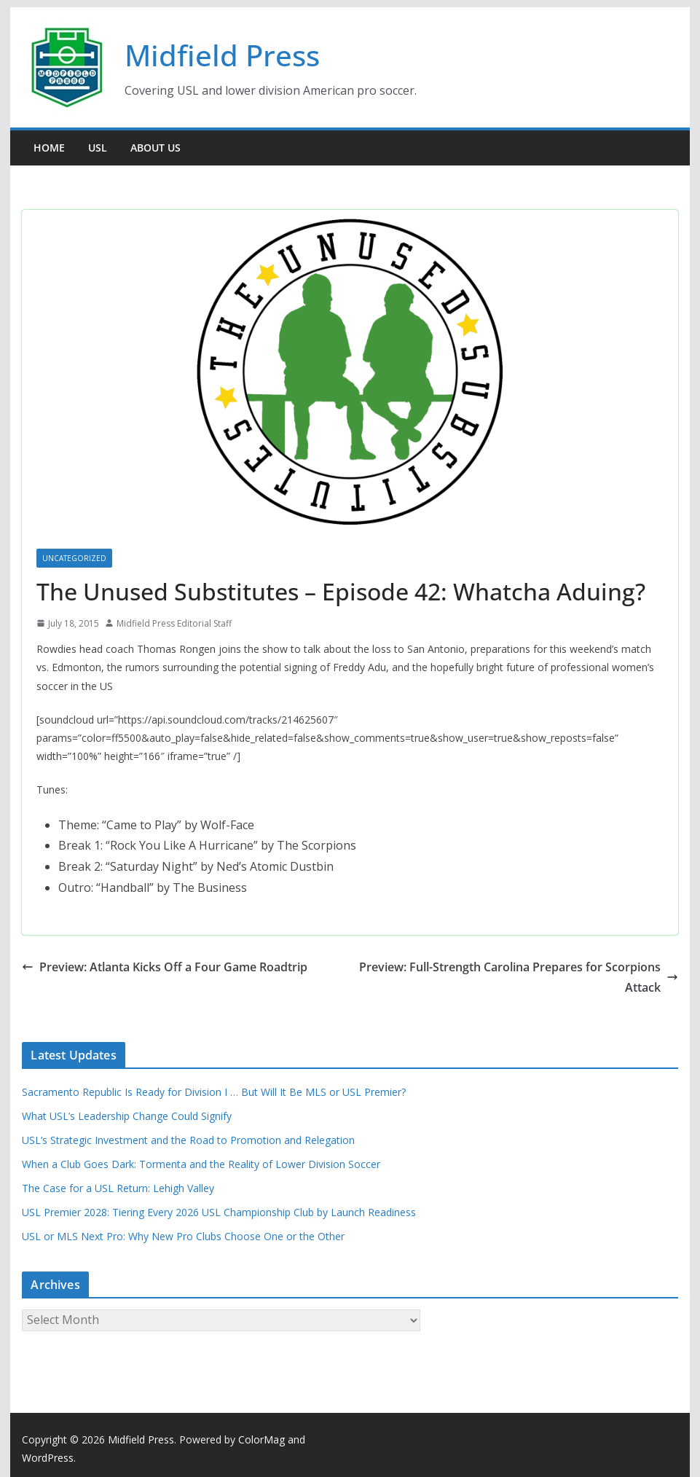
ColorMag (261, 1439)
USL (97, 147)
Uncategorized (74, 558)
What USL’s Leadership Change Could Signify (127, 1116)
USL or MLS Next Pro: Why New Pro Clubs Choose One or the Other (183, 1236)
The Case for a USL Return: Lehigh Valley (118, 1188)
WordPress (48, 1458)
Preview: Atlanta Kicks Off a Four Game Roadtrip (164, 967)
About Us (155, 147)
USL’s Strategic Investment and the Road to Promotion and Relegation (188, 1140)
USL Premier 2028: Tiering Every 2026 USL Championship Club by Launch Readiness (219, 1212)
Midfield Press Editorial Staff (174, 623)
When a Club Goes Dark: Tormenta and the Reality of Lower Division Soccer (201, 1164)
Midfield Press (222, 55)
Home (49, 147)
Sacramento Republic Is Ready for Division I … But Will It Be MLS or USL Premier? (214, 1092)
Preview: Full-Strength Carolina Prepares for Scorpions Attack (518, 977)
